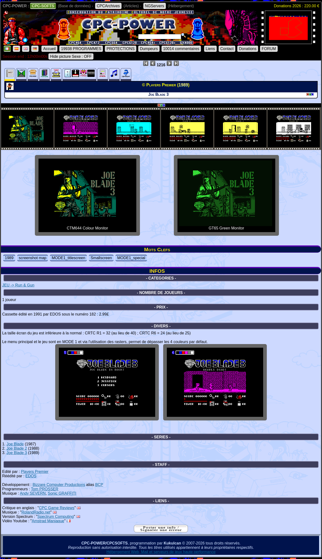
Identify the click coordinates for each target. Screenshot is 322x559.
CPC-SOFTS (43, 6)
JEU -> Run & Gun (18, 285)
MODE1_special (131, 258)
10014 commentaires (181, 49)
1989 (9, 258)
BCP (99, 485)
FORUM (269, 49)
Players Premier (34, 472)
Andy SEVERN (33, 493)
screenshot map (32, 258)
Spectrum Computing (55, 517)
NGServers (154, 6)
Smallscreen (101, 258)
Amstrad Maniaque (48, 521)
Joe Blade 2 (17, 448)
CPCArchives (108, 6)
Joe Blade (15, 444)
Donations (247, 49)
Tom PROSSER (44, 489)
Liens (210, 49)
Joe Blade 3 (17, 453)
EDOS (30, 476)
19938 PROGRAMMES (81, 49)
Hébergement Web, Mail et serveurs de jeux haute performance (161, 552)
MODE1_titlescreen (68, 258)
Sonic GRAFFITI (62, 493)
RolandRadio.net (36, 512)
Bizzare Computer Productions (58, 485)
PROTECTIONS (121, 49)
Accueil (49, 49)
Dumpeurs (149, 49)
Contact (227, 49)
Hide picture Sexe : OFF (71, 56)
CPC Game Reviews (57, 508)
